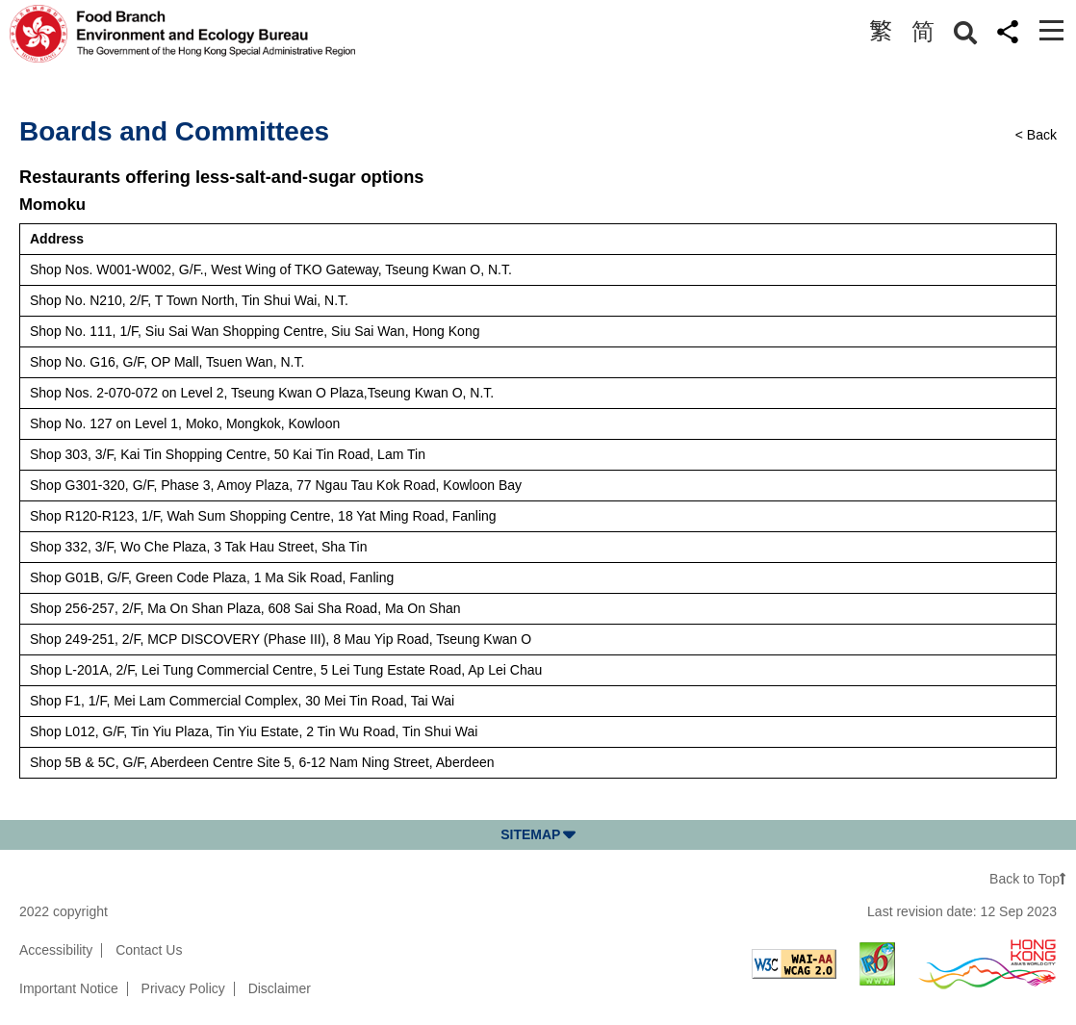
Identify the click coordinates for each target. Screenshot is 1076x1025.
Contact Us (148, 950)
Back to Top (1027, 878)
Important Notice (68, 988)
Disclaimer (279, 988)
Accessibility (55, 950)
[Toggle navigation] (1051, 30)
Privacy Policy (183, 988)
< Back (1036, 134)
